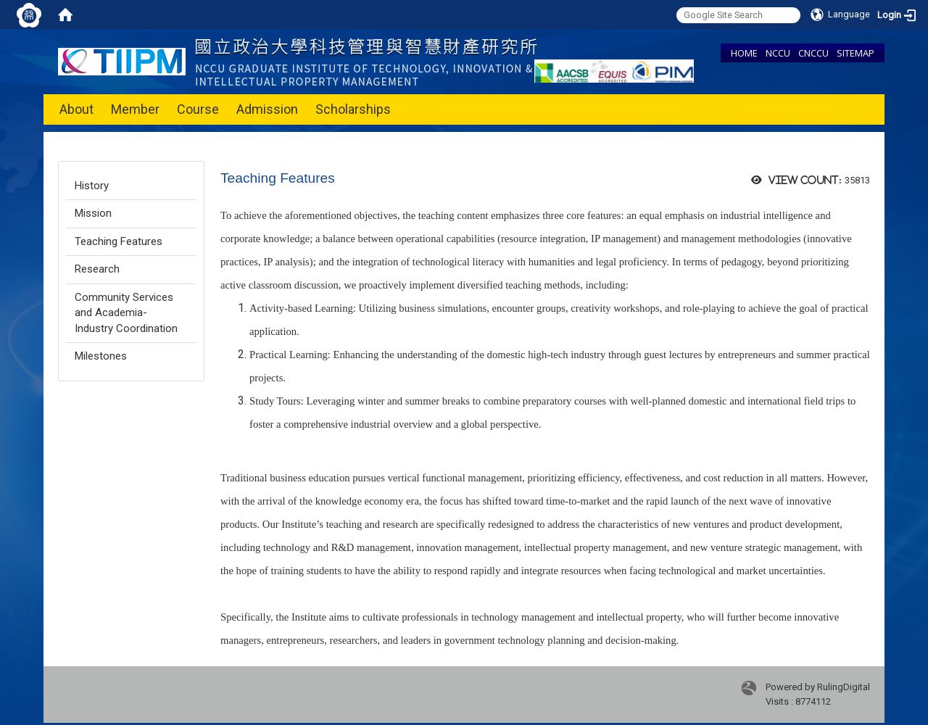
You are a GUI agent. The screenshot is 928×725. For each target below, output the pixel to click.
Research (97, 269)
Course (198, 109)
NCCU (778, 52)
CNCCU (813, 52)
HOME (744, 52)
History (92, 185)
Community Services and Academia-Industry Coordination (126, 313)
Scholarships (353, 109)
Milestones (101, 355)
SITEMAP (855, 52)
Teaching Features (118, 241)
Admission (267, 109)
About (76, 109)
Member (135, 109)
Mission (93, 213)
